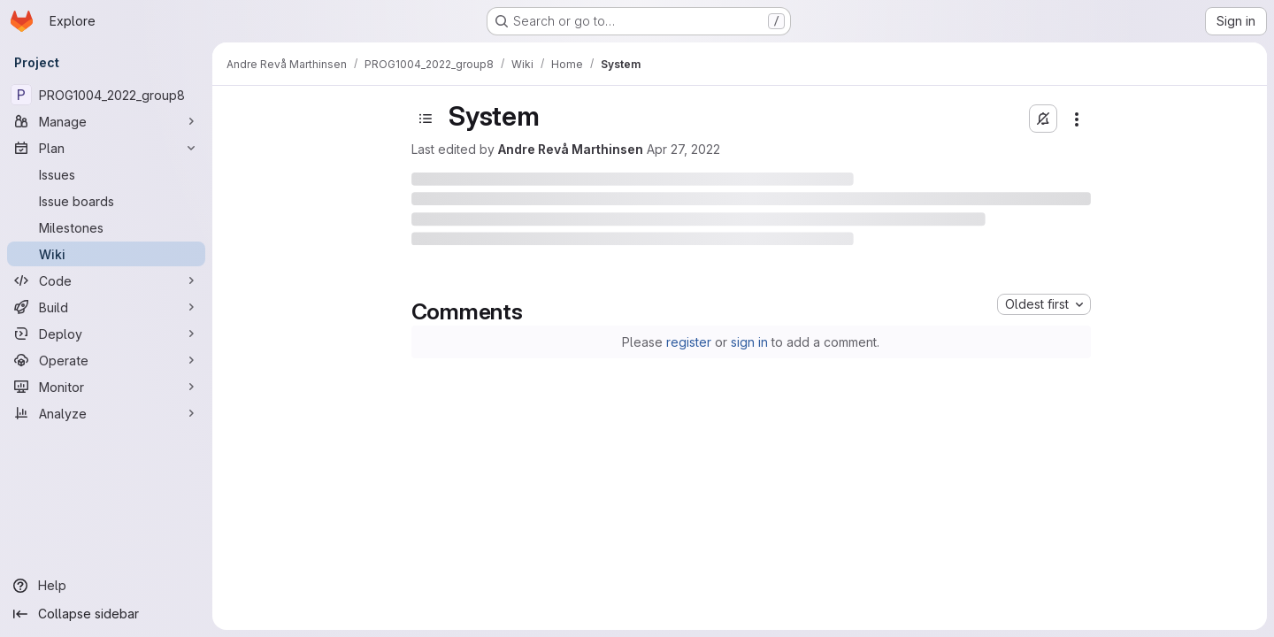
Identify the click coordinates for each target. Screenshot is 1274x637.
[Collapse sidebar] (106, 614)
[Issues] (106, 174)
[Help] (106, 585)
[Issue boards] (106, 200)
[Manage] (106, 121)
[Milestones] (106, 227)
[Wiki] (106, 254)
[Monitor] (106, 386)
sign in (749, 341)
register (688, 341)
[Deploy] (106, 333)
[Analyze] (106, 413)
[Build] (106, 307)
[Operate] (106, 360)
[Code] (106, 280)
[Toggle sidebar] (425, 118)
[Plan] (106, 147)
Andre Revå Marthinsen (570, 149)
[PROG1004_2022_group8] (106, 94)
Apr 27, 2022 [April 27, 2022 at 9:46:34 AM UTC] (683, 149)
